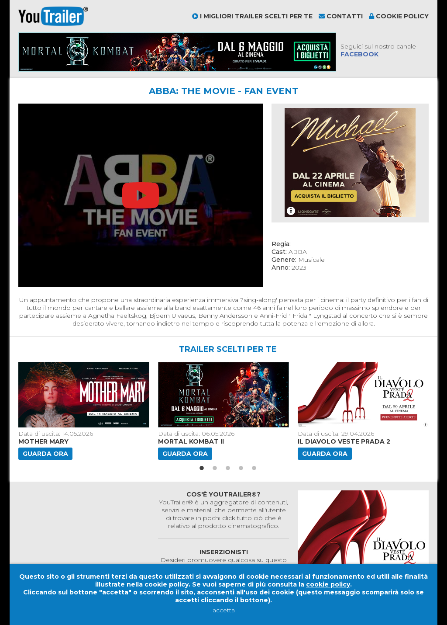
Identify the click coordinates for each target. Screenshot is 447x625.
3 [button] (228, 468)
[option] (84, 411)
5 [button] (254, 468)
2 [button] (214, 468)
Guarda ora (45, 454)
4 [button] (241, 468)
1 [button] (201, 468)
